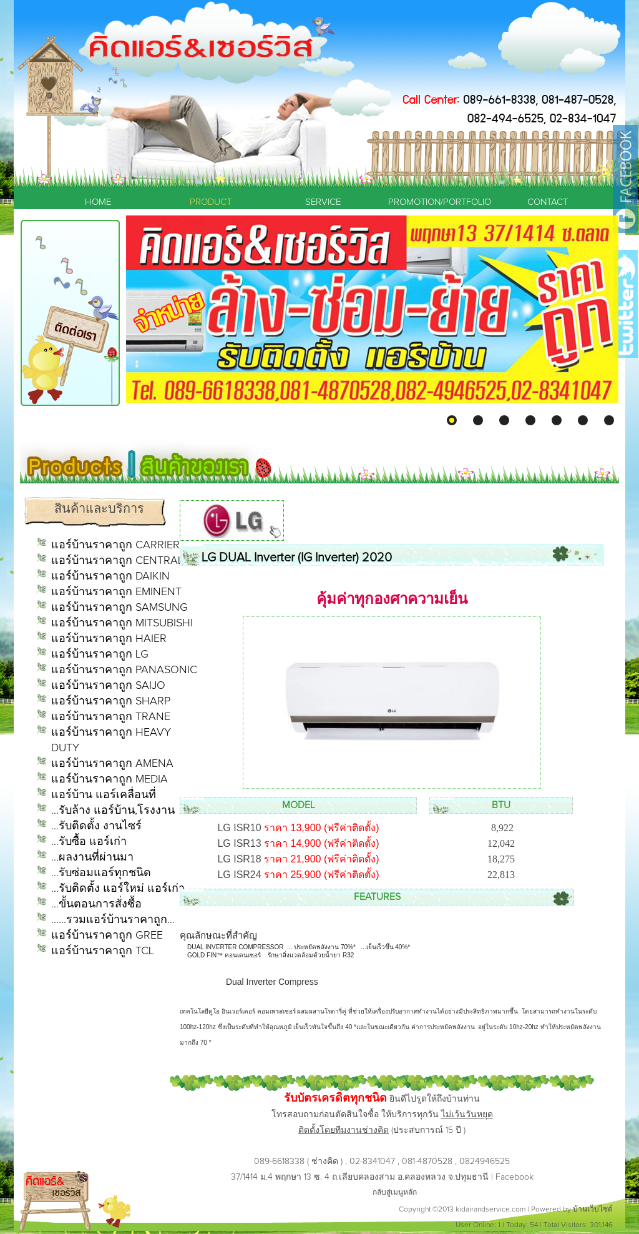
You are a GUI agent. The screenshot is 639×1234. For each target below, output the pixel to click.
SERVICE (323, 202)
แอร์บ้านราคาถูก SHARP (110, 701)
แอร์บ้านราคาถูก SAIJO (108, 685)
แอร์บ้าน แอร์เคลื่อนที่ (103, 795)
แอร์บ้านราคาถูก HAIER (109, 638)
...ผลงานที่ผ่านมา (92, 857)
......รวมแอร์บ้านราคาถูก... (113, 920)
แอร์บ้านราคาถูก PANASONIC (124, 670)
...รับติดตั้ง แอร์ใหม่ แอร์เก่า (118, 888)
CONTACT (547, 202)
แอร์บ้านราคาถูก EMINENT (116, 592)
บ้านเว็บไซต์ (593, 1209)
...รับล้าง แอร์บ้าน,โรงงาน (113, 810)
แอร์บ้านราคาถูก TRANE (110, 717)
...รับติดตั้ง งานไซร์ (96, 826)
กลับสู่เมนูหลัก (394, 1193)
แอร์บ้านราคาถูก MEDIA (109, 779)
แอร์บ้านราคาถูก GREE (107, 935)
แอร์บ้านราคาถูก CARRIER (115, 545)
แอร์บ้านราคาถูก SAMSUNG (119, 607)
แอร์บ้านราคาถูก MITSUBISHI (122, 623)
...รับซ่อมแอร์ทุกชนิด (101, 873)
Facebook (514, 1177)
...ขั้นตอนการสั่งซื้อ (96, 904)
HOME (98, 202)
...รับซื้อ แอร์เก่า (89, 841)
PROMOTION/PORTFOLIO (435, 202)
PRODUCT (211, 202)
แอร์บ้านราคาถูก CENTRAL (117, 560)
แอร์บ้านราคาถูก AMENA (112, 763)
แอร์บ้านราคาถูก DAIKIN (110, 576)
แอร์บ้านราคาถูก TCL (102, 951)
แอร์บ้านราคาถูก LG (100, 654)
